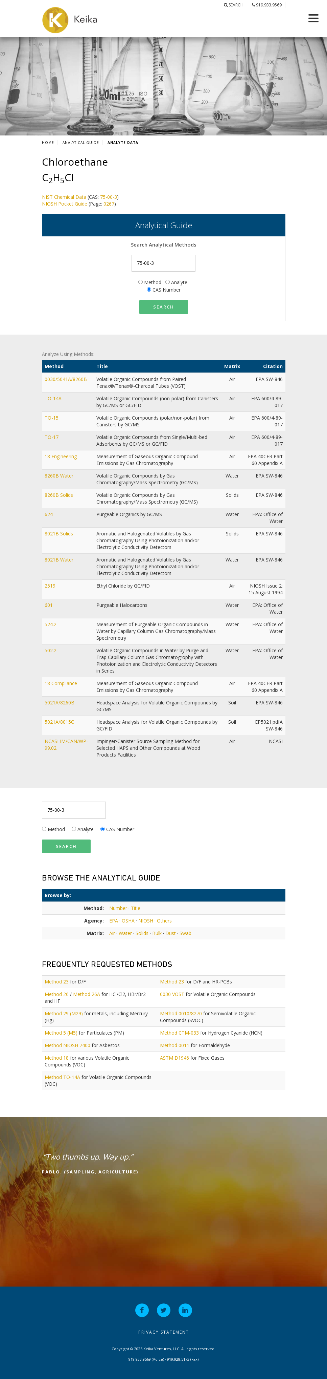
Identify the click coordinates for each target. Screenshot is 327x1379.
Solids (142, 933)
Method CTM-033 (179, 1033)
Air (112, 933)
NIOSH (145, 920)
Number (118, 908)
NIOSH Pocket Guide (64, 203)
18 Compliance (61, 683)
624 (49, 514)
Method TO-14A (62, 1077)
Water (125, 933)
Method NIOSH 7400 (67, 1045)
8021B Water (60, 559)
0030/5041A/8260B (66, 379)
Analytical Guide (81, 142)
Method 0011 (174, 1045)
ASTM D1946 (174, 1058)
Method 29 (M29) (64, 1013)
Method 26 (57, 994)
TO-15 (52, 418)
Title (135, 908)
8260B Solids (59, 495)
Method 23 (57, 981)
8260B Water (60, 475)
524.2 (51, 624)
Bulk (157, 933)
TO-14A (54, 398)
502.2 (51, 650)
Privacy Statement (163, 1332)
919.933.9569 (267, 5)
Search (233, 5)
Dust (170, 933)
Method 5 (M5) (61, 1033)
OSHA (128, 920)
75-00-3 (108, 197)
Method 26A (86, 994)
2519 (51, 585)
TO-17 (52, 437)
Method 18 (57, 1058)
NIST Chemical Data (64, 197)
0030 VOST (172, 994)
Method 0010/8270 (181, 1013)
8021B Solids (59, 533)
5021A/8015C (60, 722)
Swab (185, 933)
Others (164, 920)
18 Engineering (61, 456)
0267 (108, 203)
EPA (113, 920)
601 (49, 605)
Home (48, 142)
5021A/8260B (60, 702)
